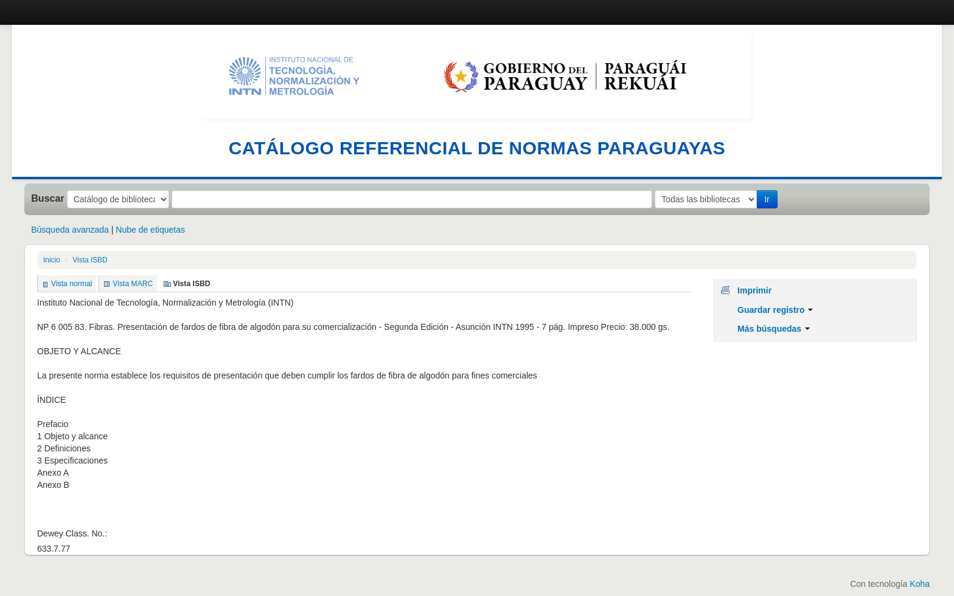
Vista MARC (133, 283)
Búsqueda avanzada (70, 230)
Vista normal (71, 283)
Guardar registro (775, 310)
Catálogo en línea (54, 12)
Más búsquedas (773, 329)
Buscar (47, 198)
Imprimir (754, 290)
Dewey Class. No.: (72, 533)
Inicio (51, 260)
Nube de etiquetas (150, 230)
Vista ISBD (89, 260)
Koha (920, 584)
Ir (767, 199)
